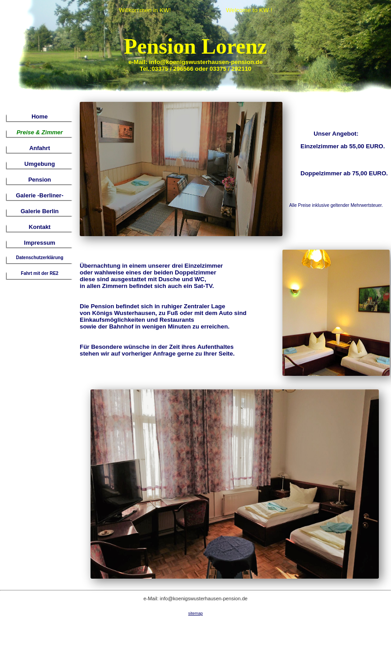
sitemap (195, 613)
